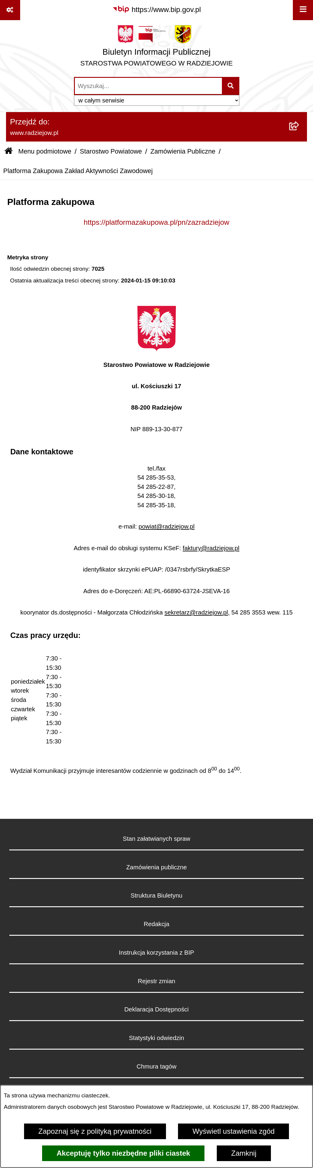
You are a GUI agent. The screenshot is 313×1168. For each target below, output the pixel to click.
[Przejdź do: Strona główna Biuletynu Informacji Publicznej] (8, 151)
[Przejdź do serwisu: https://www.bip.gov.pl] (156, 9)
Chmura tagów (156, 1066)
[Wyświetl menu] (303, 10)
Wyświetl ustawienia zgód (233, 1131)
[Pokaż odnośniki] (10, 10)
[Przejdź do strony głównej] (156, 48)
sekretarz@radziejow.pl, (197, 612)
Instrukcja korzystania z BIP (156, 952)
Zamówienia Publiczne (182, 151)
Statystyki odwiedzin (156, 1038)
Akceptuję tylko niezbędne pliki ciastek (123, 1153)
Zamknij (243, 1153)
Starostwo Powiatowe (111, 151)
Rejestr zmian (156, 981)
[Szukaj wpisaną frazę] (231, 86)
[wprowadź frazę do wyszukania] (148, 86)
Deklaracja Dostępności (156, 1009)
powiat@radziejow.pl (167, 526)
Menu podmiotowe (44, 151)
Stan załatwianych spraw (156, 838)
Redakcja (156, 924)
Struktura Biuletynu (156, 895)
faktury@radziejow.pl (211, 548)
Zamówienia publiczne (156, 867)
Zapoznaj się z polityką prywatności (95, 1131)
